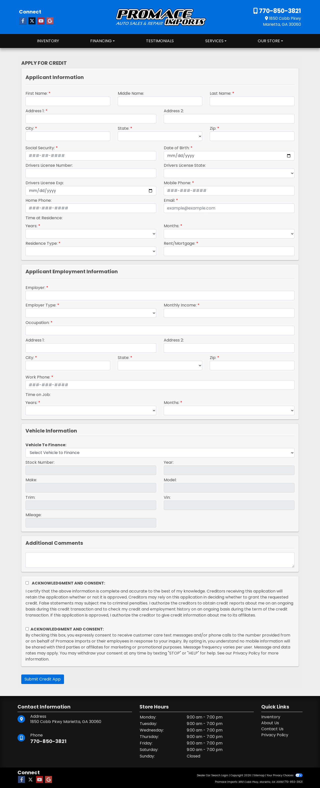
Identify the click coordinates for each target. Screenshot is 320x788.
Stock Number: (40, 462)
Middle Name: (131, 93)
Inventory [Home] (270, 717)
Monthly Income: (180, 305)
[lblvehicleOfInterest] (160, 453)
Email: (169, 200)
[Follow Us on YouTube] (41, 21)
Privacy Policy (246, 653)
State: (123, 128)
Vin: (167, 497)
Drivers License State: (185, 165)
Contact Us (272, 729)
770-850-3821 (279, 11)
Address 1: (35, 111)
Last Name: (220, 93)
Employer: (35, 287)
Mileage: (34, 515)
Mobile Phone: (177, 183)
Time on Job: (38, 395)
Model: (170, 480)
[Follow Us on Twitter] (32, 21)
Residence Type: (42, 243)
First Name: (37, 93)
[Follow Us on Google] (50, 21)
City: (30, 128)
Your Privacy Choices (284, 775)
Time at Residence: (44, 218)
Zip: (213, 128)
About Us (270, 723)
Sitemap (258, 775)
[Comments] (160, 560)
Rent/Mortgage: (179, 243)
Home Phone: (39, 200)
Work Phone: (38, 377)
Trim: (30, 497)
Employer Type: (41, 305)
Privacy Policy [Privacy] (274, 735)
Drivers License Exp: (45, 183)
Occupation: (38, 323)
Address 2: (174, 111)
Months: (171, 226)
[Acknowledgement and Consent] (27, 582)
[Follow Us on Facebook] (23, 21)
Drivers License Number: (49, 165)
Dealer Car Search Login (212, 775)
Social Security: (40, 148)
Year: (169, 462)
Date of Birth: (177, 148)
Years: (31, 226)
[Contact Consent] (27, 628)
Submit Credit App (42, 679)
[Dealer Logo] (160, 17)
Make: (31, 480)
